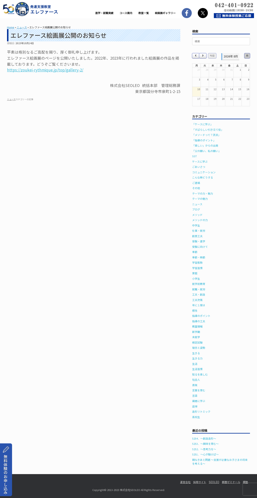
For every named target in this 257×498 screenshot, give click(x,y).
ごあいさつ (198, 167)
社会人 (196, 380)
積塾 (245, 482)
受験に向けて (200, 247)
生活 (194, 364)
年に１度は (198, 305)
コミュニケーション (204, 172)
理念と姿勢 (198, 348)
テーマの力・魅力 (202, 193)
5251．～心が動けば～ (205, 454)
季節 (194, 252)
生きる (196, 353)
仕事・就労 (198, 231)
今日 (212, 55)
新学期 (196, 332)
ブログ (196, 209)
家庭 (194, 273)
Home (10, 27)
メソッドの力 (200, 220)
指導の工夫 (198, 321)
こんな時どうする (202, 177)
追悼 (194, 406)
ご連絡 (196, 183)
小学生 (196, 279)
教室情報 (197, 326)
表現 (194, 385)
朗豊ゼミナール (231, 482)
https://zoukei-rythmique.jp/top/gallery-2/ (45, 69)
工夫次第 (197, 300)
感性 (194, 310)
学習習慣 (197, 268)
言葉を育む (198, 390)
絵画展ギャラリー (165, 13)
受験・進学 (198, 241)
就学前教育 (198, 284)
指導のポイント (201, 316)
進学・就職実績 (104, 13)
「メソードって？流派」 (206, 135)
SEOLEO (214, 482)
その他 (196, 188)
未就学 (196, 337)
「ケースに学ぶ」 (202, 124)
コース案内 (125, 13)
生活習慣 (197, 369)
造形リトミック (201, 411)
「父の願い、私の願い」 (206, 151)
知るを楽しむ (200, 374)
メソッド (197, 215)
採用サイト (199, 482)
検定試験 (197, 342)
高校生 (196, 417)
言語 (194, 396)
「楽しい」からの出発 (205, 145)
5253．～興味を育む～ (205, 444)
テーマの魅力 (200, 199)
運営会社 (185, 482)
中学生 (196, 225)
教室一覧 (143, 13)
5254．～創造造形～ (204, 438)
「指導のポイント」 (204, 140)
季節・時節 (198, 257)
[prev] (195, 55)
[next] (202, 55)
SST (194, 156)
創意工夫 (197, 236)
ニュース (22, 27)
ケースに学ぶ (200, 161)
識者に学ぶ (198, 401)
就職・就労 (198, 289)
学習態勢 (197, 262)
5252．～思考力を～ (204, 449)
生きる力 (197, 358)
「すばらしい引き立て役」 (207, 130)
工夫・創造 (198, 294)
